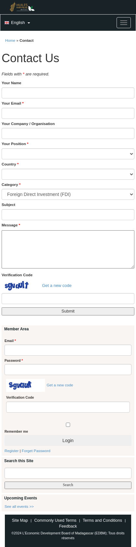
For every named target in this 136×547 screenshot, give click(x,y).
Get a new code (57, 285)
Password (14, 360)
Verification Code (17, 275)
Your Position (15, 144)
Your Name (11, 83)
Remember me (16, 431)
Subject (8, 204)
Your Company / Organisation (28, 123)
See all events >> (19, 506)
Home (10, 40)
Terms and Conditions (102, 520)
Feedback (68, 526)
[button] (16, 23)
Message (11, 225)
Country (10, 164)
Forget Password (36, 451)
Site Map (20, 520)
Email (10, 341)
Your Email (13, 103)
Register (12, 451)
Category (11, 184)
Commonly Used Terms (55, 520)
